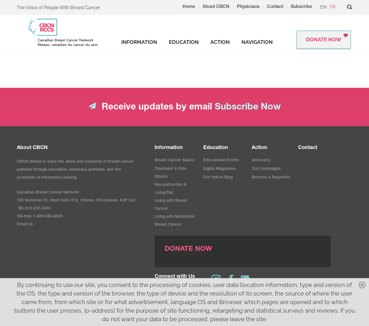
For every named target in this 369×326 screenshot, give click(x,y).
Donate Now (323, 39)
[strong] (139, 42)
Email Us (25, 225)
